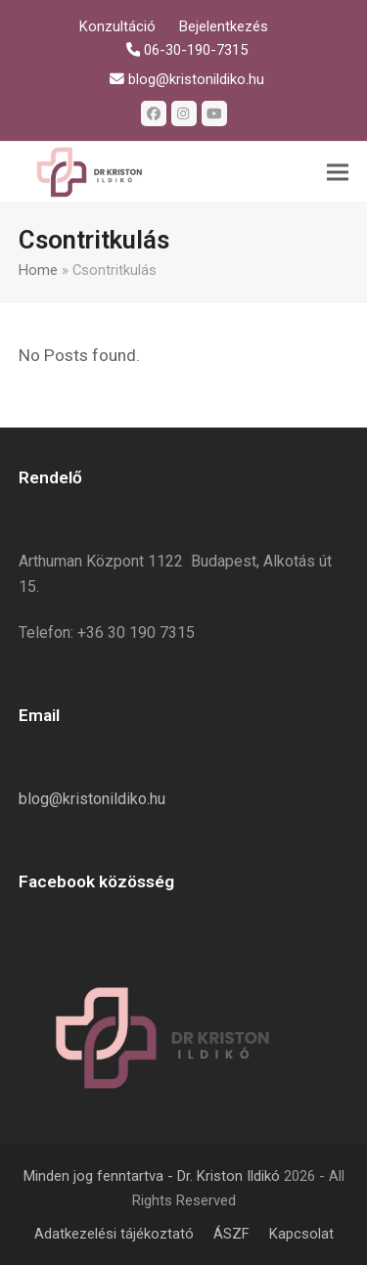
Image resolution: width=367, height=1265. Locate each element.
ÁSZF (231, 1233)
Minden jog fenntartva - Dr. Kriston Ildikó (151, 1176)
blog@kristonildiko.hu (92, 799)
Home (38, 270)
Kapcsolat (301, 1233)
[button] (337, 172)
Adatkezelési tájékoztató (114, 1233)
